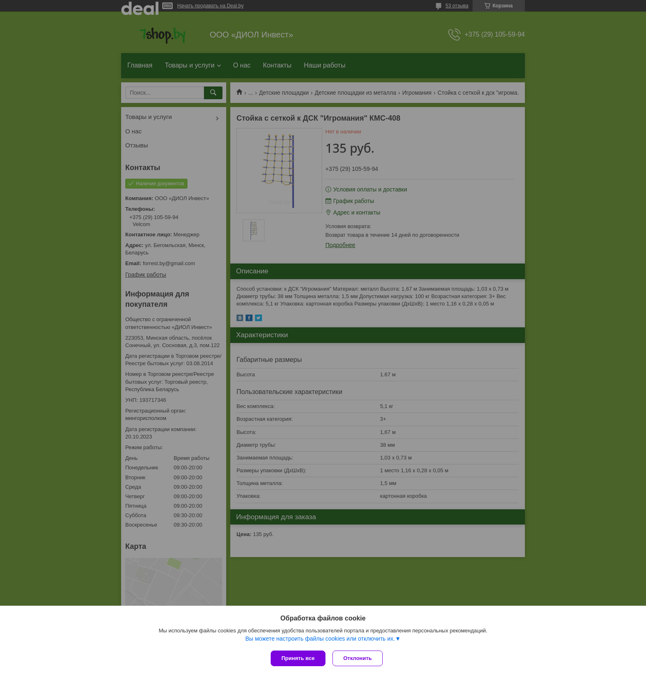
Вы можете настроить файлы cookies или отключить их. (320, 639)
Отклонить (358, 658)
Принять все (298, 658)
